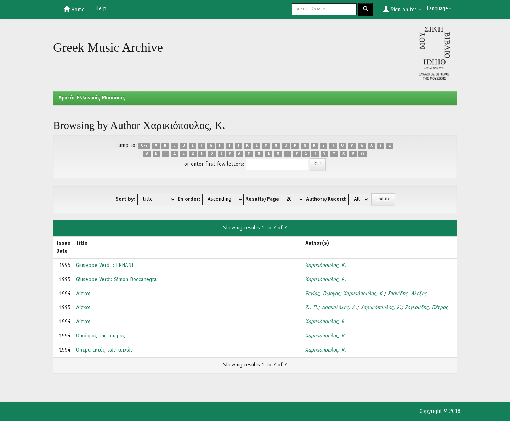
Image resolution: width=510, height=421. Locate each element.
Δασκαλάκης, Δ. (339, 308)
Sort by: (125, 199)
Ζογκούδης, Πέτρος (426, 308)
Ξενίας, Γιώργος (322, 294)
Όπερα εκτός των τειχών (104, 350)
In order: (189, 199)
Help (100, 9)
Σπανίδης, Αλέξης (406, 294)
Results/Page (262, 199)
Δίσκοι (83, 294)
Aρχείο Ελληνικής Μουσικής (91, 98)
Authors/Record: (326, 199)
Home (74, 9)
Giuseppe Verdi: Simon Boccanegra (116, 280)
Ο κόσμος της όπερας (100, 336)
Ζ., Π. (311, 308)
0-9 (144, 146)
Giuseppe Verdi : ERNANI (105, 265)
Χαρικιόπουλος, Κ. (325, 265)
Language (439, 9)
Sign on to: (402, 9)
